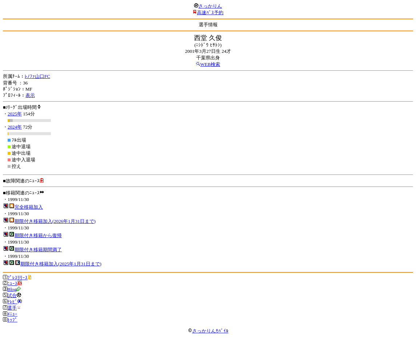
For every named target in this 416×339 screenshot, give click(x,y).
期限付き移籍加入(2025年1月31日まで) (60, 264)
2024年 (15, 127)
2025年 (15, 114)
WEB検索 (210, 64)
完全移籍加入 (29, 207)
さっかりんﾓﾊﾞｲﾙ (208, 331)
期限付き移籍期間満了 (38, 249)
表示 (30, 95)
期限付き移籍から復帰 (38, 235)
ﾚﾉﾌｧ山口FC (37, 76)
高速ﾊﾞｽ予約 (210, 12)
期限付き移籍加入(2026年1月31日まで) (55, 221)
